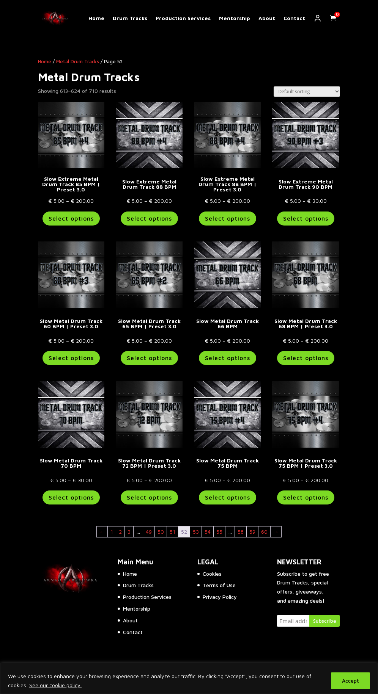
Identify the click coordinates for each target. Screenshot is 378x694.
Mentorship (234, 18)
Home (96, 18)
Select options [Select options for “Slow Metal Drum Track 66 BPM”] (227, 357)
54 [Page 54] (208, 531)
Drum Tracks (130, 18)
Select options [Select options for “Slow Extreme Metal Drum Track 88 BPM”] (149, 218)
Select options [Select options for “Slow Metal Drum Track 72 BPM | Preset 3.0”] (149, 497)
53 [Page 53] (196, 531)
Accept (350, 680)
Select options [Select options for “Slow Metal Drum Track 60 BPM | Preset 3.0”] (71, 357)
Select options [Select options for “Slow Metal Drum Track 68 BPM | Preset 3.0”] (305, 357)
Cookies (212, 573)
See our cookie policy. (55, 685)
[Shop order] (307, 91)
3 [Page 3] (129, 531)
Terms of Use (219, 585)
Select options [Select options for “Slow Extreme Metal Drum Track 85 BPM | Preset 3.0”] (71, 218)
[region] (189, 678)
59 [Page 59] (252, 531)
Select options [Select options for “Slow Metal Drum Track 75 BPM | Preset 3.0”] (305, 497)
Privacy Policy (220, 597)
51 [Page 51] (172, 531)
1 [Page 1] (111, 531)
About (266, 18)
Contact (294, 18)
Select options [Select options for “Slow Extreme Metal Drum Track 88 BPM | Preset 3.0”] (227, 218)
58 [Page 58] (241, 531)
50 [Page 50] (161, 531)
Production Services (183, 18)
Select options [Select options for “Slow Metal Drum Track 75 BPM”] (227, 497)
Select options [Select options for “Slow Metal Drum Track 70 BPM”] (71, 497)
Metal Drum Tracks (77, 61)
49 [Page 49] (149, 531)
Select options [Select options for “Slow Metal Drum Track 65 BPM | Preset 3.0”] (149, 357)
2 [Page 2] (120, 531)
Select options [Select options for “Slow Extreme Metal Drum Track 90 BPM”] (305, 218)
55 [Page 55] (219, 531)
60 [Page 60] (264, 531)
